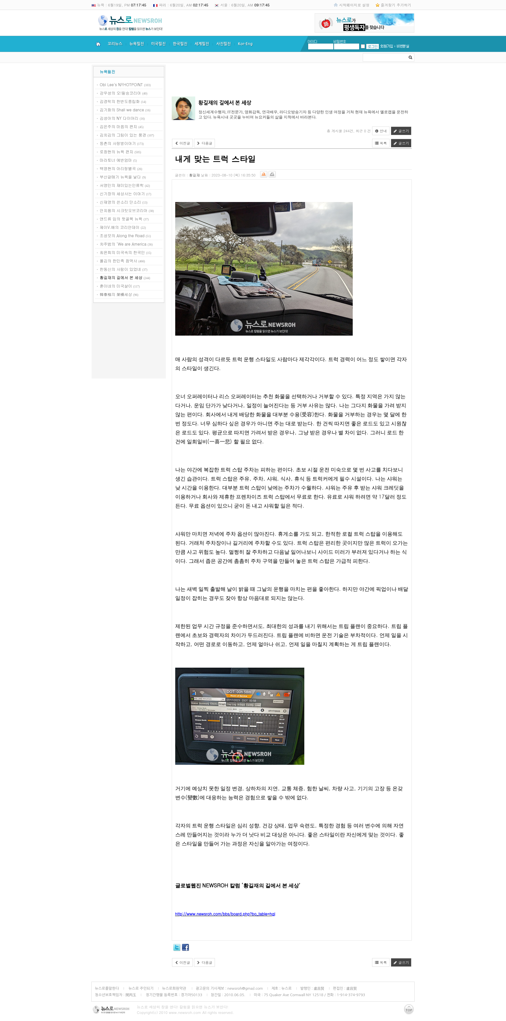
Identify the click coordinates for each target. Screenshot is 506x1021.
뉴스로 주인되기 (140, 988)
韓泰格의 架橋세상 (116, 294)
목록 (381, 143)
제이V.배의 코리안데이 (119, 227)
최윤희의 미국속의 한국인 (122, 252)
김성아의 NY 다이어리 (119, 118)
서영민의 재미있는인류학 (122, 185)
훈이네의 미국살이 (116, 285)
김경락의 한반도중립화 (120, 101)
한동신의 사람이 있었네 (120, 269)
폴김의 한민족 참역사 (118, 260)
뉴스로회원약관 (174, 988)
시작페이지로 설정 (354, 4)
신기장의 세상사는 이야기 (122, 193)
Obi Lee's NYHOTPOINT (121, 84)
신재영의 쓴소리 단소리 (120, 202)
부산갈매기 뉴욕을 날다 (120, 176)
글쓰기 (401, 130)
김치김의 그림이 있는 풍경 (123, 134)
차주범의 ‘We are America (123, 244)
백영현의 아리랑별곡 (118, 168)
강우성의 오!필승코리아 (120, 93)
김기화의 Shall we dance (122, 109)
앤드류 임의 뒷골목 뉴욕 (121, 218)
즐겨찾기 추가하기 (396, 4)
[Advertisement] (129, 342)
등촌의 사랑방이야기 (118, 143)
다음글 (204, 143)
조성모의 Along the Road (122, 235)
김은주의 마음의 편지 (118, 126)
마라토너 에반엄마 (116, 160)
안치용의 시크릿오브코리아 (123, 210)
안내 (381, 130)
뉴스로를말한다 (107, 988)
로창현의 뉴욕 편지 (116, 151)
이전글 (182, 143)
